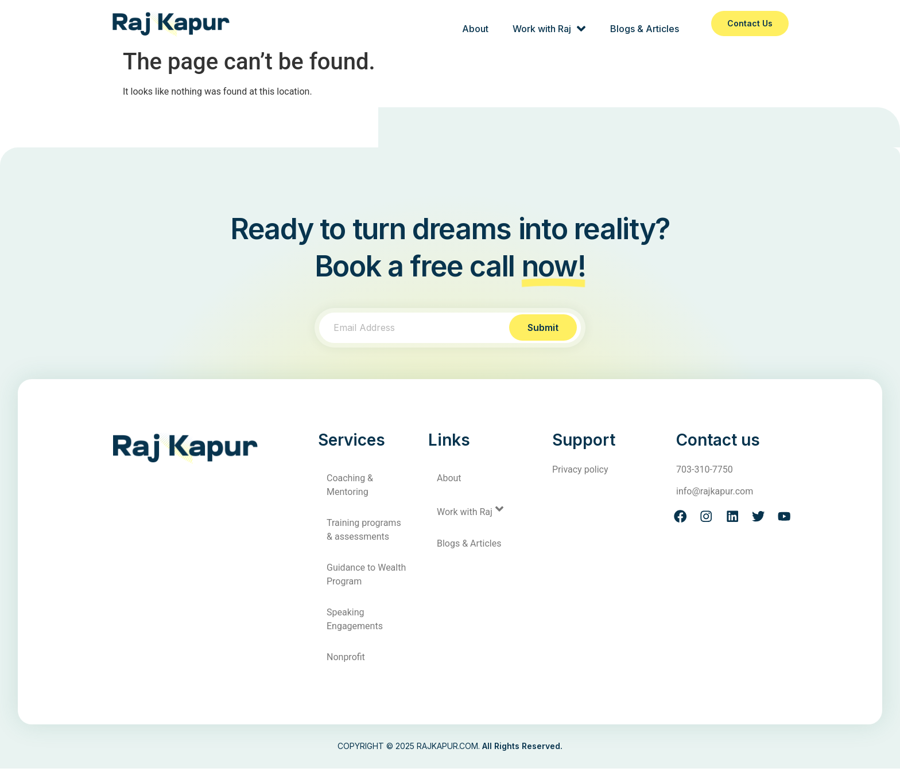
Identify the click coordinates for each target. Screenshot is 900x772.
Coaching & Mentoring (350, 488)
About (473, 23)
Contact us (750, 23)
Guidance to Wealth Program (366, 578)
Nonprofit (346, 660)
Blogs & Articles (644, 23)
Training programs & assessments (364, 533)
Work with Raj (547, 23)
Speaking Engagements (355, 622)
